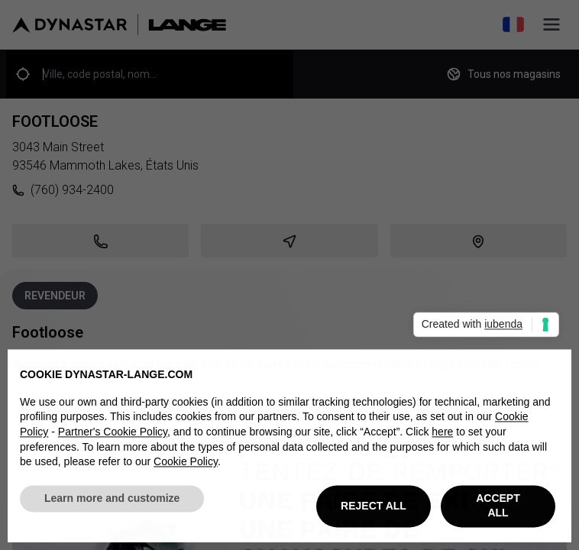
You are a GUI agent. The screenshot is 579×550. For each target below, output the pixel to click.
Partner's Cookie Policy (112, 435)
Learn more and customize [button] (112, 502)
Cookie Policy (186, 465)
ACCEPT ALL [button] (498, 509)
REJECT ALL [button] (373, 509)
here (442, 435)
